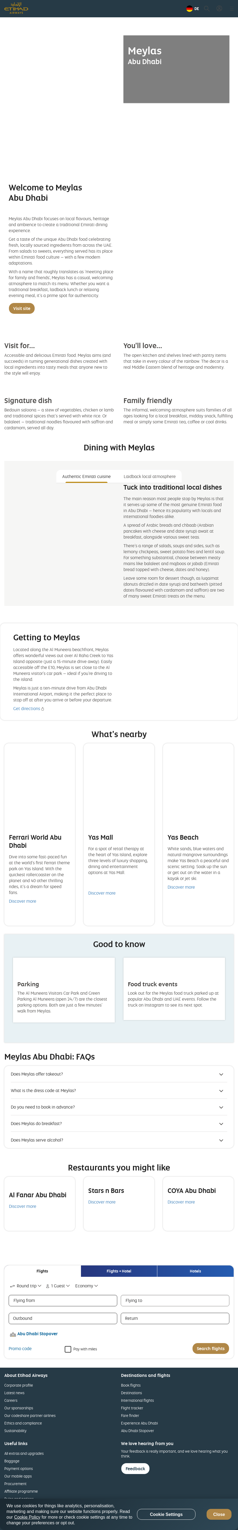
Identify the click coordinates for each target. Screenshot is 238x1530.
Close (219, 1514)
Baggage (11, 1460)
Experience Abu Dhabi (139, 1423)
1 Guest (55, 1286)
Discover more (22, 901)
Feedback (135, 1469)
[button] (192, 8)
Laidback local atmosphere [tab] (150, 476)
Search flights (211, 1348)
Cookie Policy (27, 1517)
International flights (137, 1400)
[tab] (42, 1271)
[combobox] (26, 1286)
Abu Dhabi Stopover (137, 1430)
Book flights (131, 1385)
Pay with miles (85, 1348)
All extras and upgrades (24, 1453)
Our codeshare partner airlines (30, 1415)
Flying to (134, 1300)
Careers (10, 1400)
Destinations (131, 1392)
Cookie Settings (166, 1514)
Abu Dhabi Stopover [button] (37, 1334)
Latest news (14, 1392)
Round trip (23, 1286)
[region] (119, 1514)
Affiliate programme (21, 1491)
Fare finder (130, 1415)
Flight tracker (132, 1407)
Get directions (26, 708)
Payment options (18, 1468)
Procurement (15, 1483)
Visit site (21, 308)
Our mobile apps (18, 1476)
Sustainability (15, 1430)
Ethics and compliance (23, 1423)
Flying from (24, 1300)
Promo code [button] (20, 1348)
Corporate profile (18, 1385)
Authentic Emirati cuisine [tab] (86, 476)
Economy (84, 1286)
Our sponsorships (18, 1407)
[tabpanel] (119, 542)
